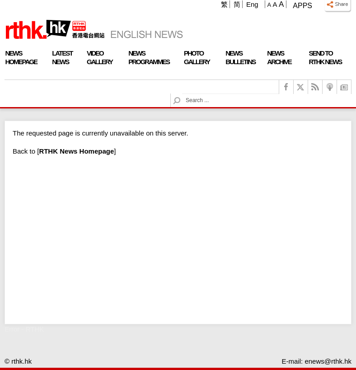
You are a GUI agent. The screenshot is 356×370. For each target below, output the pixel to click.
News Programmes (148, 57)
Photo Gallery (197, 57)
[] (76, 151)
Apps (302, 5)
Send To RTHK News (325, 57)
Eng (252, 4)
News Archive (279, 57)
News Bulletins (240, 57)
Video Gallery (99, 57)
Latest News (62, 57)
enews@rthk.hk (327, 361)
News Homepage (21, 57)
